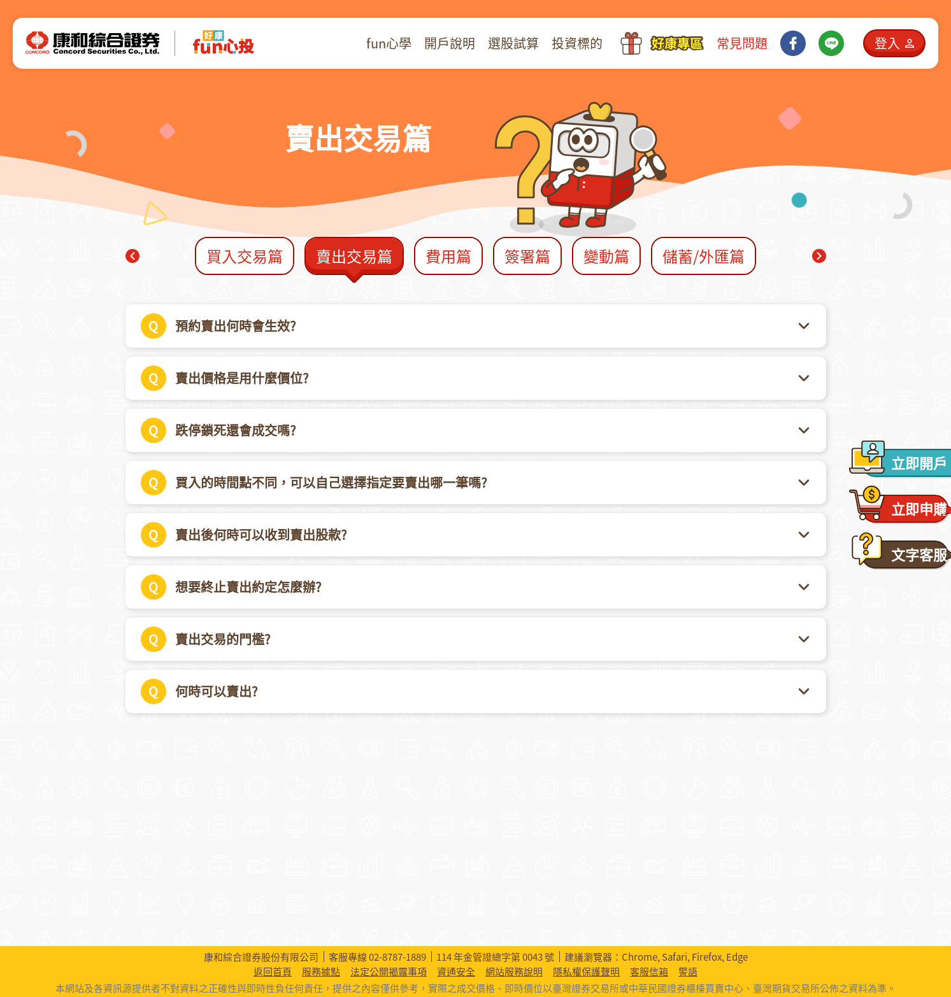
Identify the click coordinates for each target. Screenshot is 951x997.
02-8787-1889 (397, 957)
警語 (687, 972)
